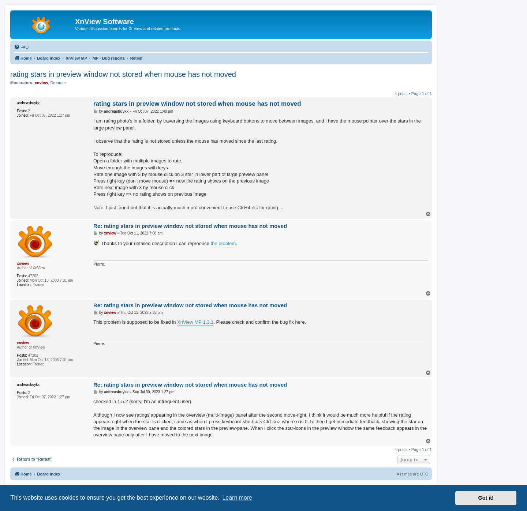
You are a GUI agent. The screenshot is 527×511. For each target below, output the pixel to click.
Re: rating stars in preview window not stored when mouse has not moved (190, 226)
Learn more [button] (237, 498)
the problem (223, 243)
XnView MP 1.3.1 (195, 322)
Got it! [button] (486, 498)
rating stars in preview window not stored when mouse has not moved (123, 74)
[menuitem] (21, 47)
